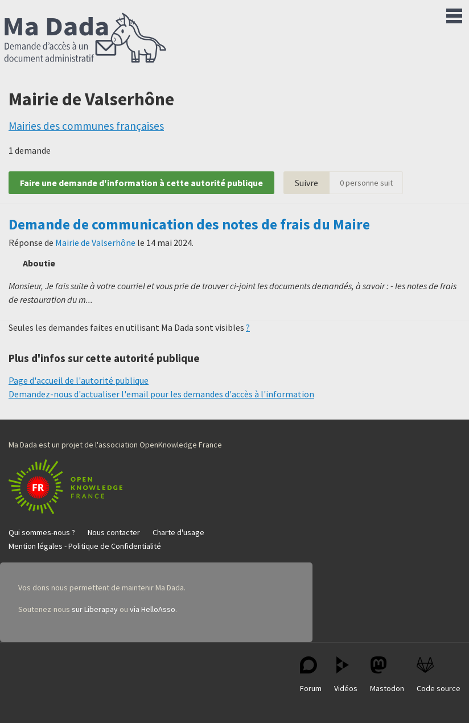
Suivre (306, 182)
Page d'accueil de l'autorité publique (79, 380)
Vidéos (345, 674)
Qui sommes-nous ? (42, 532)
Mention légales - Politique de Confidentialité (85, 546)
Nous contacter (114, 532)
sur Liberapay (95, 609)
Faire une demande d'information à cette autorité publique (141, 182)
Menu (454, 13)
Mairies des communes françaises (86, 126)
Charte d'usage (178, 532)
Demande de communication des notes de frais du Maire (189, 224)
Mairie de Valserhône (95, 242)
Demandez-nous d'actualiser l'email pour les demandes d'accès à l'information (161, 394)
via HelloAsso (152, 609)
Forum (311, 674)
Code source (438, 674)
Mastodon (387, 674)
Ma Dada (85, 38)
